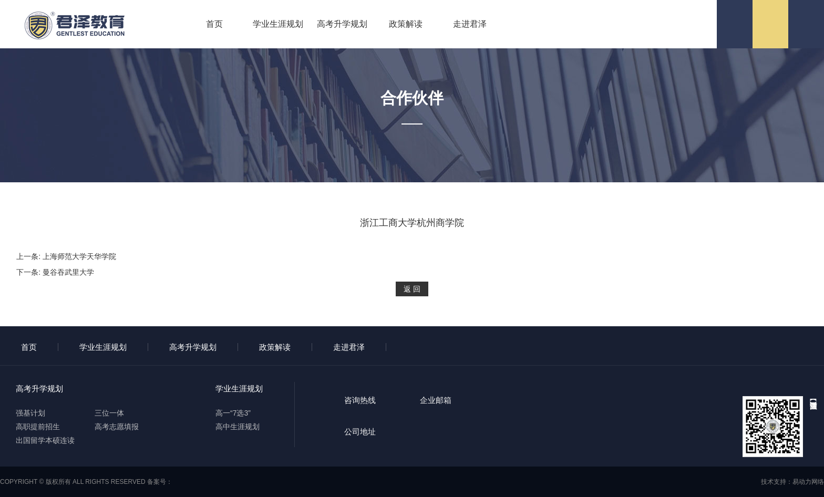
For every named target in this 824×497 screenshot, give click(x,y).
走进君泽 (470, 23)
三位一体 (109, 413)
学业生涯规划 (278, 23)
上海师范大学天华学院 (79, 256)
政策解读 (406, 23)
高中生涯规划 (237, 426)
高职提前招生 (38, 426)
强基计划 (30, 413)
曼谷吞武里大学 (68, 272)
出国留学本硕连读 (45, 440)
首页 (214, 23)
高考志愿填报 (117, 426)
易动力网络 (808, 481)
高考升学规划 (342, 23)
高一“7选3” (233, 413)
